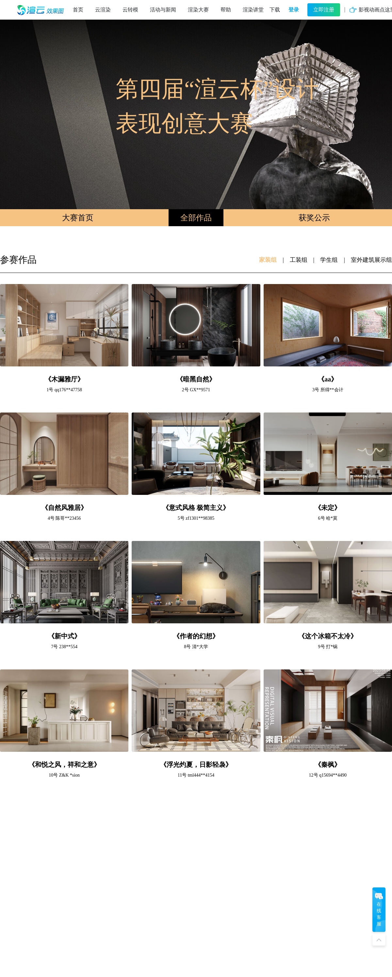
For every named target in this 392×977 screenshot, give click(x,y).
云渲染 (103, 9)
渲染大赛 (198, 9)
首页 (78, 9)
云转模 (130, 9)
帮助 (225, 9)
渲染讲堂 (253, 9)
